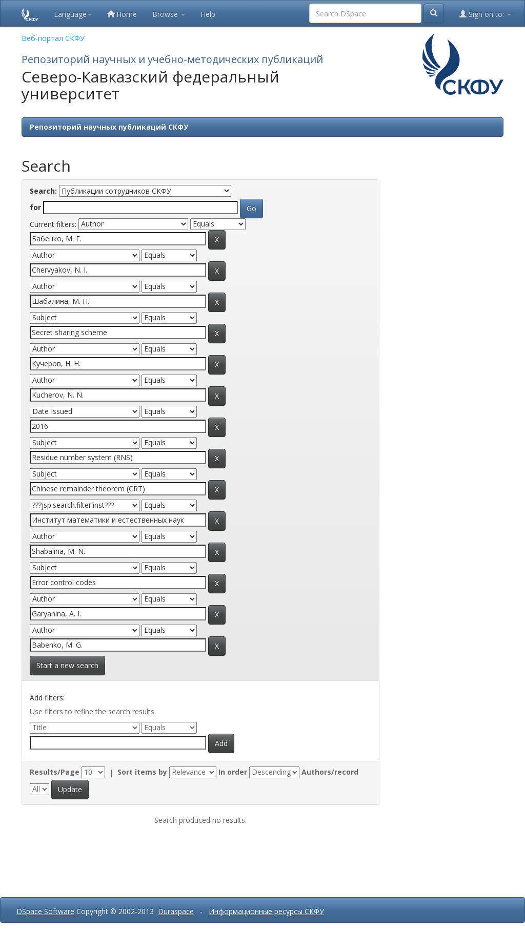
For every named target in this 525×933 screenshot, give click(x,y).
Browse (168, 14)
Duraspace (176, 911)
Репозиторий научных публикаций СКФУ (109, 127)
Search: (43, 191)
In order (232, 772)
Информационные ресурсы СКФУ (266, 911)
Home (122, 14)
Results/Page (54, 772)
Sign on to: (485, 14)
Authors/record (329, 772)
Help (207, 14)
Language (73, 14)
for (35, 207)
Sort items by (142, 772)
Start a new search (67, 665)
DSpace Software (45, 911)
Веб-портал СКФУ (53, 38)
